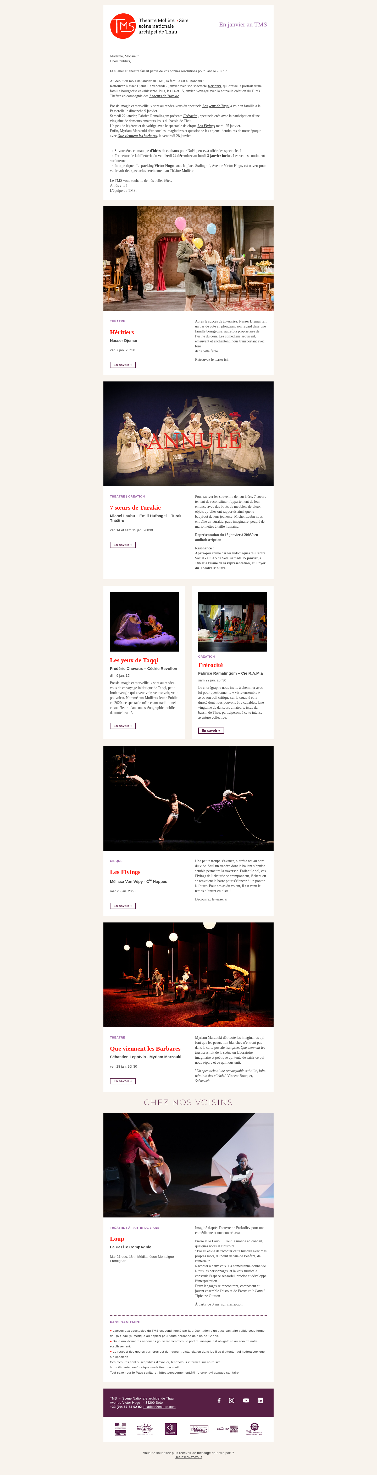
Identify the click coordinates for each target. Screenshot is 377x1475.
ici (226, 360)
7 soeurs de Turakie (164, 96)
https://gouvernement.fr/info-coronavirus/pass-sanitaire (199, 1372)
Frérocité (190, 116)
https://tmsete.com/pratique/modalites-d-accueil (144, 1367)
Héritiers (214, 86)
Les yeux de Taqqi (215, 106)
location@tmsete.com (159, 1407)
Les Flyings (206, 126)
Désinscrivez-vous (188, 1457)
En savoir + (123, 365)
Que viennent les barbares (137, 136)
